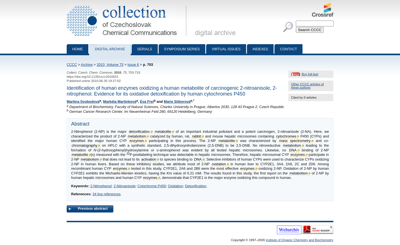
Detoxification (195, 186)
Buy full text (310, 74)
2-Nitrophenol (101, 186)
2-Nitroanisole (125, 186)
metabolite (163, 131)
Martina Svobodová (83, 101)
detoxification (139, 131)
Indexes (260, 49)
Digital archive (110, 49)
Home (77, 49)
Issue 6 (133, 64)
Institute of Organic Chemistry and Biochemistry (299, 240)
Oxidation (175, 186)
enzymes (137, 141)
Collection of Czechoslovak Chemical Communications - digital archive (128, 5)
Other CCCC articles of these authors (307, 85)
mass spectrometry (295, 141)
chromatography (84, 145)
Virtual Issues (226, 49)
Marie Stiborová (177, 101)
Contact (288, 49)
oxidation (219, 164)
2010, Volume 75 (110, 64)
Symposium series (182, 49)
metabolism (137, 136)
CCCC (72, 64)
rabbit (196, 136)
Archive (87, 64)
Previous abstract (93, 208)
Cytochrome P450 (152, 186)
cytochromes (286, 136)
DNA (293, 150)
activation (148, 159)
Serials (144, 49)
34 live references (106, 194)
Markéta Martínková (119, 101)
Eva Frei (147, 101)
